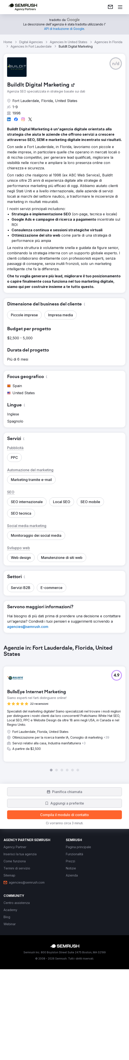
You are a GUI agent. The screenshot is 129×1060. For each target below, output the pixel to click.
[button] (115, 63)
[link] (110, 7)
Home (8, 42)
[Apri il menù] (120, 7)
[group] (64, 753)
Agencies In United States (68, 42)
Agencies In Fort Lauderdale (31, 46)
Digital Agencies (31, 42)
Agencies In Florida (108, 42)
